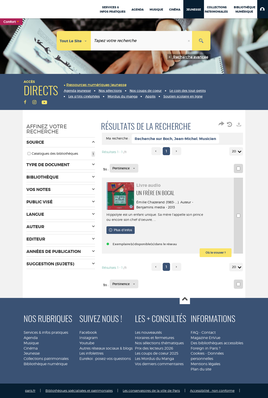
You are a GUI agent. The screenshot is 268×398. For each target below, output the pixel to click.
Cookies (197, 353)
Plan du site (201, 369)
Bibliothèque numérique (45, 364)
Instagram (88, 338)
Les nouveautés (148, 332)
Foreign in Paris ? (206, 348)
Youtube (86, 343)
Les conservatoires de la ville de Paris (151, 390)
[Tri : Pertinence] (124, 168)
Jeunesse (32, 353)
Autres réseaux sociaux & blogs (106, 348)
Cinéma (31, 348)
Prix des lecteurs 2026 (154, 348)
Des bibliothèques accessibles (217, 343)
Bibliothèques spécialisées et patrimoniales (79, 390)
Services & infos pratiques (46, 332)
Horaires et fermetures (154, 338)
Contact (208, 332)
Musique (31, 343)
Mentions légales (205, 364)
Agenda (31, 338)
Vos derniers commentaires (159, 364)
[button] (262, 9)
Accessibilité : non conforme (212, 390)
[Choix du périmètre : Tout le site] (74, 40)
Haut (185, 299)
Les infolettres (91, 353)
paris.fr (30, 390)
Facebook (88, 332)
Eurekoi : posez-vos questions (105, 358)
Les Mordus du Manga (154, 358)
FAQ (194, 332)
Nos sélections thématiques (159, 343)
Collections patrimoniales (46, 358)
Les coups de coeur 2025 (156, 353)
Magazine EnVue (205, 338)
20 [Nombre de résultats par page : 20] (234, 151)
